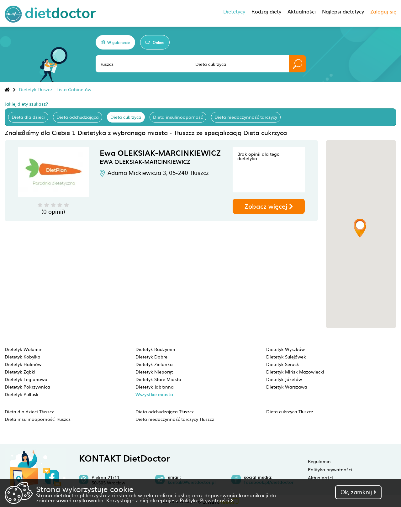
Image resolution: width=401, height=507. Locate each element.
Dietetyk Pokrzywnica (27, 387)
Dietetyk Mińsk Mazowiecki (295, 371)
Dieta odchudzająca (77, 117)
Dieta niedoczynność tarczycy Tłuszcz (174, 419)
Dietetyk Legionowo (26, 379)
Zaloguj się (383, 11)
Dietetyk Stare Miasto (158, 379)
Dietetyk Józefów (284, 379)
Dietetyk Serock (282, 364)
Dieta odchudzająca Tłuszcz (164, 411)
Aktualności (320, 477)
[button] (360, 228)
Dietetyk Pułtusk (22, 394)
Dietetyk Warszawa (286, 387)
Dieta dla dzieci (28, 117)
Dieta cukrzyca (125, 117)
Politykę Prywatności (206, 500)
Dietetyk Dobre (151, 356)
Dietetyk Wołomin (24, 349)
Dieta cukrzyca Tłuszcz (289, 411)
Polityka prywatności (330, 469)
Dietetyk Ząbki (20, 371)
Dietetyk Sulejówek (286, 356)
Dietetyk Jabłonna (154, 387)
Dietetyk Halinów (23, 364)
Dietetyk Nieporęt (154, 371)
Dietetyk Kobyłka (22, 356)
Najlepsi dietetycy (343, 11)
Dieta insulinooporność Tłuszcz (38, 419)
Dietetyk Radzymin (155, 349)
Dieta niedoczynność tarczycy (245, 117)
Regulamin (319, 461)
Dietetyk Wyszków (285, 349)
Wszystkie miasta (154, 394)
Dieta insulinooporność (178, 117)
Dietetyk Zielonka (154, 364)
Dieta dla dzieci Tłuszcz (29, 411)
